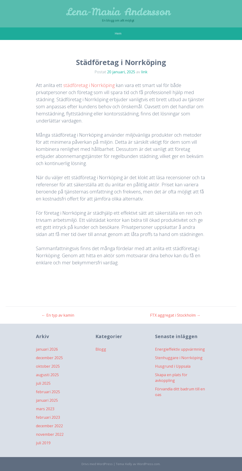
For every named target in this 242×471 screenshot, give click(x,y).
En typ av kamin (58, 315)
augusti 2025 (47, 374)
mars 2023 (45, 408)
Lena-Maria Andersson (118, 11)
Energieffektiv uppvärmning (180, 349)
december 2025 (49, 357)
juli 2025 (43, 383)
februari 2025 (48, 391)
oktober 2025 (48, 366)
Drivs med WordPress (97, 464)
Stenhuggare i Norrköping (179, 357)
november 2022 (50, 434)
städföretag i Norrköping (89, 85)
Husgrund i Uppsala (172, 366)
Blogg (100, 349)
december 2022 (49, 425)
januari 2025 (47, 400)
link (144, 71)
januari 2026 (47, 349)
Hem (118, 33)
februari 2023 (48, 417)
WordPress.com (148, 464)
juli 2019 (43, 442)
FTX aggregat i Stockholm (175, 315)
